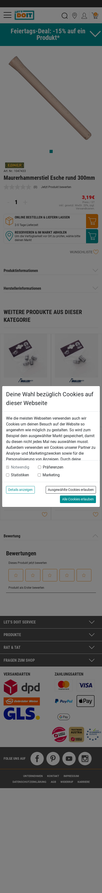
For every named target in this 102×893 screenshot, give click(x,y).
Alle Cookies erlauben (78, 499)
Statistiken (20, 475)
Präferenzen (53, 467)
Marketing (51, 475)
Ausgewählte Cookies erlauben (71, 490)
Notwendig (20, 467)
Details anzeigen (20, 490)
